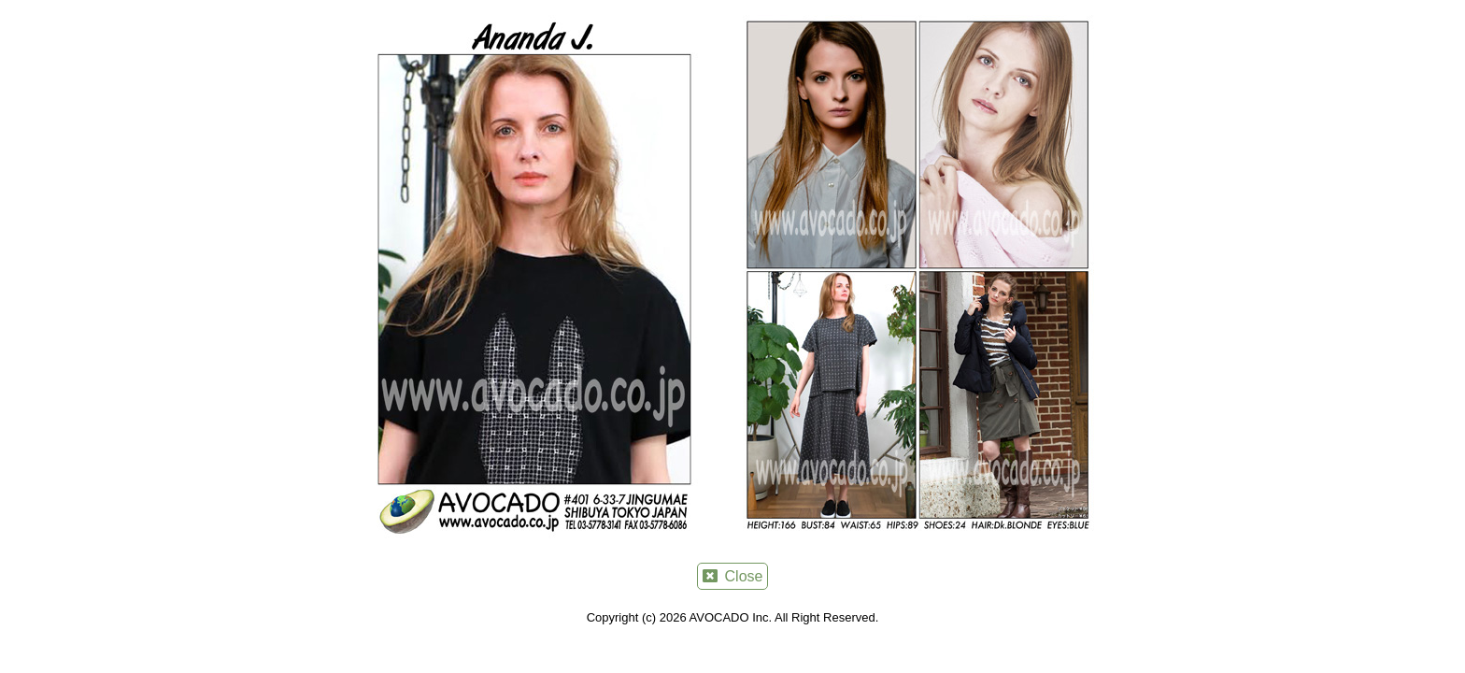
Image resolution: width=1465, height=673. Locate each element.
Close (733, 576)
